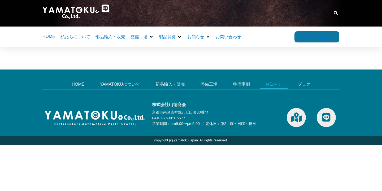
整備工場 (209, 84)
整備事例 (241, 84)
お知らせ (273, 84)
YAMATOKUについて (120, 84)
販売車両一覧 (317, 35)
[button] (336, 13)
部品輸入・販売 (170, 84)
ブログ (304, 84)
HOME (78, 84)
